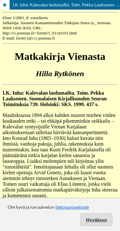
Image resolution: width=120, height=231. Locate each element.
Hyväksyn (96, 219)
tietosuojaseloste (72, 207)
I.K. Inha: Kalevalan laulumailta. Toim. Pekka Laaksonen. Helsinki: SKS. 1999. (66, 4)
